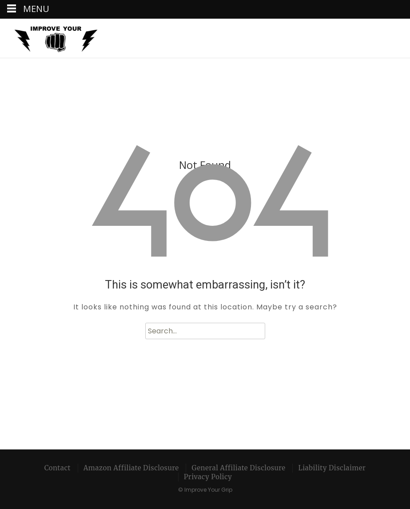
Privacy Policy (208, 477)
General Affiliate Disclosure (238, 468)
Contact (57, 468)
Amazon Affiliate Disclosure (131, 468)
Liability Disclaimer (332, 468)
